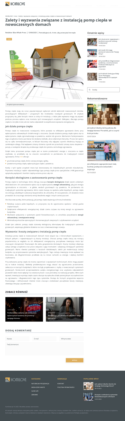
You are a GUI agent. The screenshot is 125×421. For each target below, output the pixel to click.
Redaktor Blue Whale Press (15, 33)
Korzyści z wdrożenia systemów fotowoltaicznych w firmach (106, 396)
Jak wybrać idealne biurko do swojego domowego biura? (105, 385)
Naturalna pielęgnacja (76, 4)
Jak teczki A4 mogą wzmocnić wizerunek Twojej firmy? (109, 52)
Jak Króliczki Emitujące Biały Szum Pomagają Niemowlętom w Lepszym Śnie (109, 76)
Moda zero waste (95, 4)
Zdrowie (116, 4)
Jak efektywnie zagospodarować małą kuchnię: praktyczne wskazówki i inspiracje (101, 167)
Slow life (107, 4)
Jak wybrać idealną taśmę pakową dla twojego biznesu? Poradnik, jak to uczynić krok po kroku (103, 130)
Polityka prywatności (65, 387)
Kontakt (60, 383)
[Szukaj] (89, 89)
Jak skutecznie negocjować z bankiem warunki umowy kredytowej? (109, 41)
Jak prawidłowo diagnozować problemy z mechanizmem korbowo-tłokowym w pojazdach (109, 64)
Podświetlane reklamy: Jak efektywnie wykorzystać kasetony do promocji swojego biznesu (21, 315)
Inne (9, 39)
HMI (21, 157)
